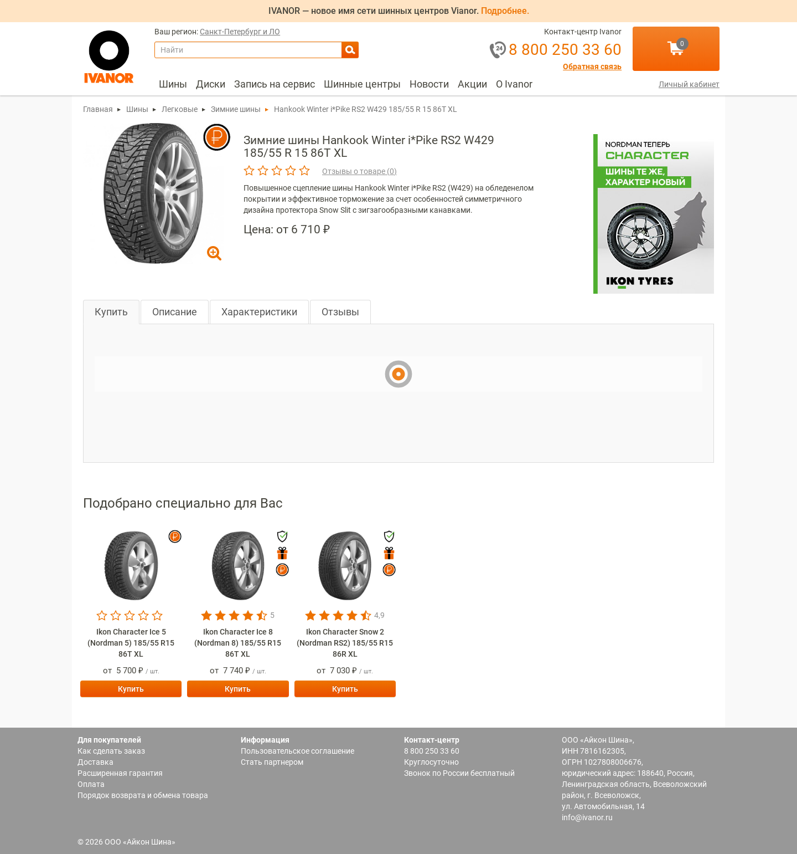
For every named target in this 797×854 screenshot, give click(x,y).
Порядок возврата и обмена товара (142, 795)
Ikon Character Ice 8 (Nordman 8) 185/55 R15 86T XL (237, 642)
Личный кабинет (689, 84)
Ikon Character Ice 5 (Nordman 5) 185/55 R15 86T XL (130, 642)
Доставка (95, 762)
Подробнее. (505, 11)
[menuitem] (173, 84)
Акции (472, 84)
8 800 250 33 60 (431, 750)
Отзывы (340, 312)
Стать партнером (272, 762)
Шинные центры (362, 84)
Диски (210, 84)
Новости (429, 84)
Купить (111, 312)
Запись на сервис (274, 84)
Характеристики (259, 312)
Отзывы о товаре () (359, 171)
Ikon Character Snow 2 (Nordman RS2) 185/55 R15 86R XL (345, 642)
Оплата (91, 784)
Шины (173, 84)
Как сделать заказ (111, 750)
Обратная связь (592, 66)
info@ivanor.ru (587, 817)
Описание (174, 312)
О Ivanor (514, 84)
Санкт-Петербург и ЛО (240, 32)
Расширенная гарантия (120, 773)
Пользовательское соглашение (297, 750)
